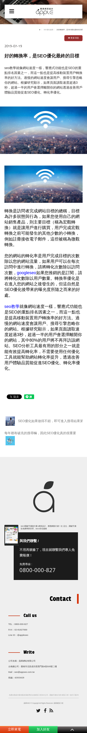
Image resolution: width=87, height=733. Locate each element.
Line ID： (12, 635)
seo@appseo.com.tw (24, 672)
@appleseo (22, 635)
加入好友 (43, 729)
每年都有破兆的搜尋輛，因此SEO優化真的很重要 (40, 438)
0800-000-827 (37, 570)
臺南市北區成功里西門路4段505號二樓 (39, 666)
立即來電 (14, 729)
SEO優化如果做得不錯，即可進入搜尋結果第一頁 (44, 421)
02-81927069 (20, 630)
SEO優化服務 (48, 29)
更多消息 (73, 38)
